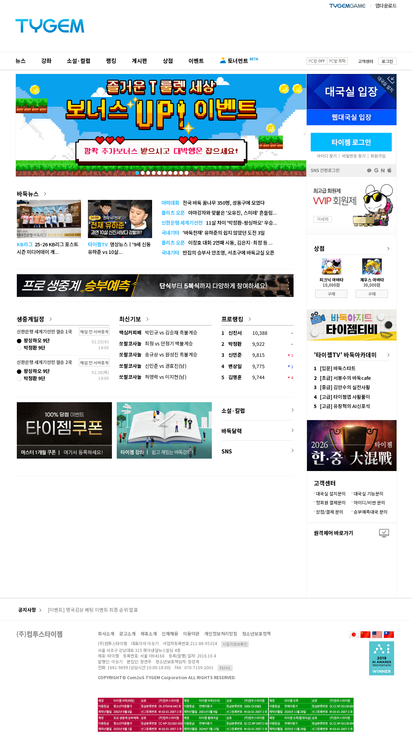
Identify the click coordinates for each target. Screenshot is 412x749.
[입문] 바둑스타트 (338, 368)
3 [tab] (147, 171)
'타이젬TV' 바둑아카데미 (345, 354)
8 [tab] (175, 171)
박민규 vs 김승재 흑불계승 (158, 332)
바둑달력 (231, 431)
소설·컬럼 (79, 60)
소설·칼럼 (233, 410)
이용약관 (191, 633)
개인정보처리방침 (220, 633)
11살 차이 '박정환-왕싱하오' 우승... (219, 222)
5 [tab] (158, 171)
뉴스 (20, 60)
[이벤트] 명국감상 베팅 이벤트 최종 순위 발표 (93, 610)
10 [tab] (186, 171)
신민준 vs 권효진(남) (152, 365)
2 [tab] (142, 171)
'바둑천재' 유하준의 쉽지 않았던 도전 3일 (213, 232)
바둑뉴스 (31, 193)
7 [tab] (169, 171)
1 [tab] (136, 171)
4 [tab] (153, 171)
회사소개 (106, 633)
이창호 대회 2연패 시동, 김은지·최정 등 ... (217, 242)
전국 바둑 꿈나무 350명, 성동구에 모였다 (213, 202)
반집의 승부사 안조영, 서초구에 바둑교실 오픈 (217, 252)
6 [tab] (164, 171)
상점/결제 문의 (329, 512)
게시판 (139, 60)
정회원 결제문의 (331, 502)
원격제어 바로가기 (333, 532)
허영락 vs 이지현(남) (152, 376)
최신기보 (133, 318)
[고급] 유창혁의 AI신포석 (345, 406)
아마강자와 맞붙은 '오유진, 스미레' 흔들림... (219, 212)
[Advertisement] (155, 529)
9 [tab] (180, 171)
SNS (226, 451)
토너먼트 (238, 60)
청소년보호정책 (256, 633)
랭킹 (111, 60)
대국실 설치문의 (331, 493)
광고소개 (127, 633)
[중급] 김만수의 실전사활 (345, 387)
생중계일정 (34, 318)
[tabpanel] (161, 125)
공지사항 (29, 609)
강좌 (46, 60)
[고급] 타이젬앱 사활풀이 (345, 396)
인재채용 (170, 633)
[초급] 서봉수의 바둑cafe (345, 377)
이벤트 (196, 60)
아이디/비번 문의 (369, 502)
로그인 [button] (387, 61)
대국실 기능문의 (369, 493)
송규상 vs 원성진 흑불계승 (158, 354)
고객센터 (365, 61)
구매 (331, 294)
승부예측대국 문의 (371, 512)
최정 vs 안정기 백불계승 (156, 343)
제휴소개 (148, 633)
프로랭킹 (236, 318)
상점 (168, 60)
